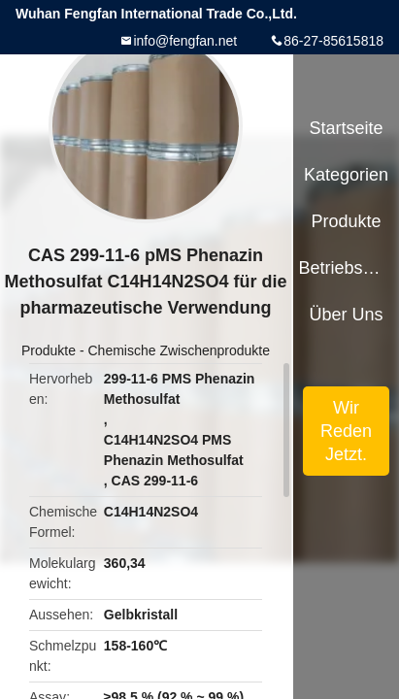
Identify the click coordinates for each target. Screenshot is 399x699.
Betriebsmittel (345, 268)
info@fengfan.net (185, 41)
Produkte (48, 350)
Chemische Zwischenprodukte (178, 350)
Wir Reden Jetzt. (346, 431)
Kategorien (346, 174)
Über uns (346, 314)
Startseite (346, 128)
